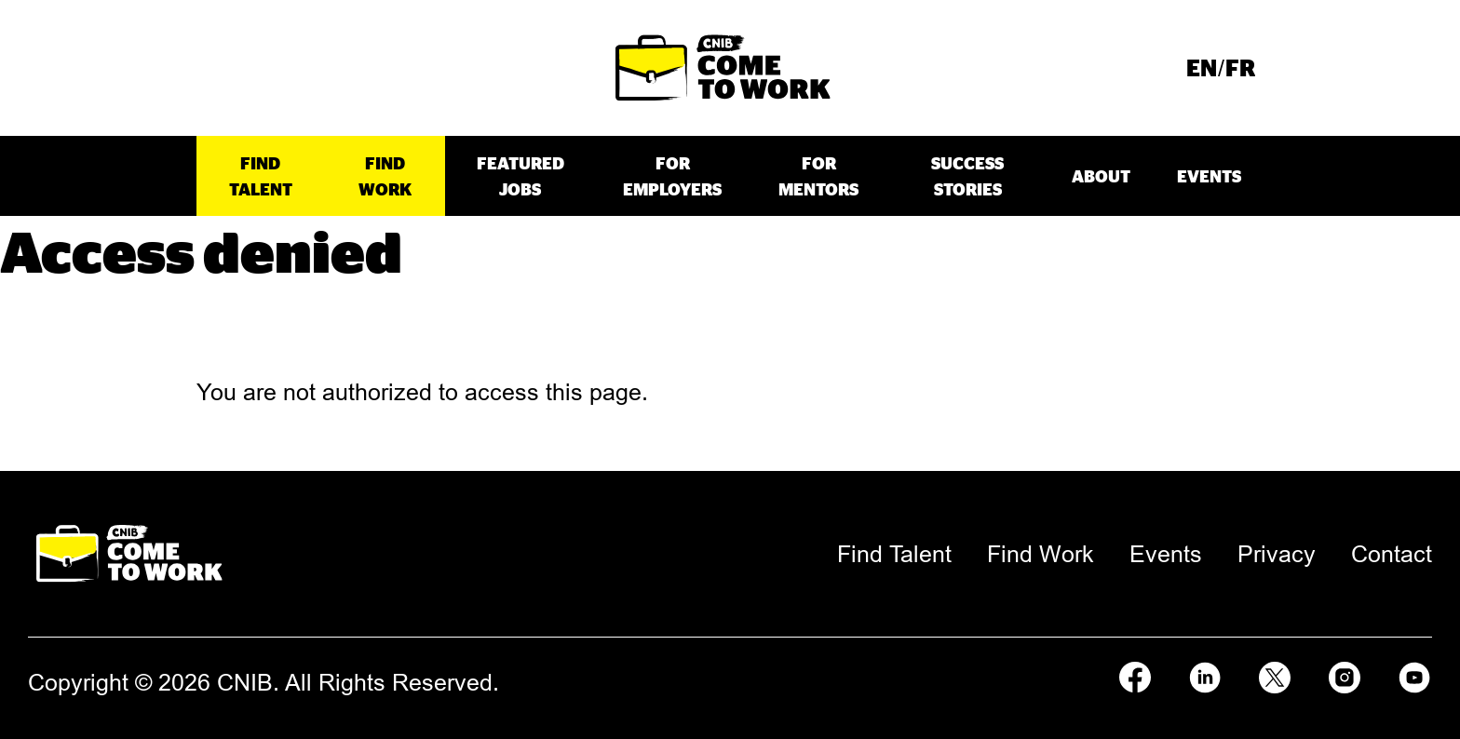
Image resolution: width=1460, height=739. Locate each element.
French (1240, 67)
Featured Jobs (520, 176)
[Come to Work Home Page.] (723, 68)
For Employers (672, 176)
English (1201, 67)
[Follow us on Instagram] (1344, 674)
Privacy (1276, 554)
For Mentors (818, 176)
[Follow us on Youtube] (1414, 674)
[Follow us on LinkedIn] (1205, 674)
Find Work (385, 176)
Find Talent (260, 176)
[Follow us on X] (1274, 674)
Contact (1391, 554)
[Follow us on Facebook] (1135, 674)
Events (1209, 176)
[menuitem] (1201, 68)
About (1101, 176)
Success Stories (967, 176)
